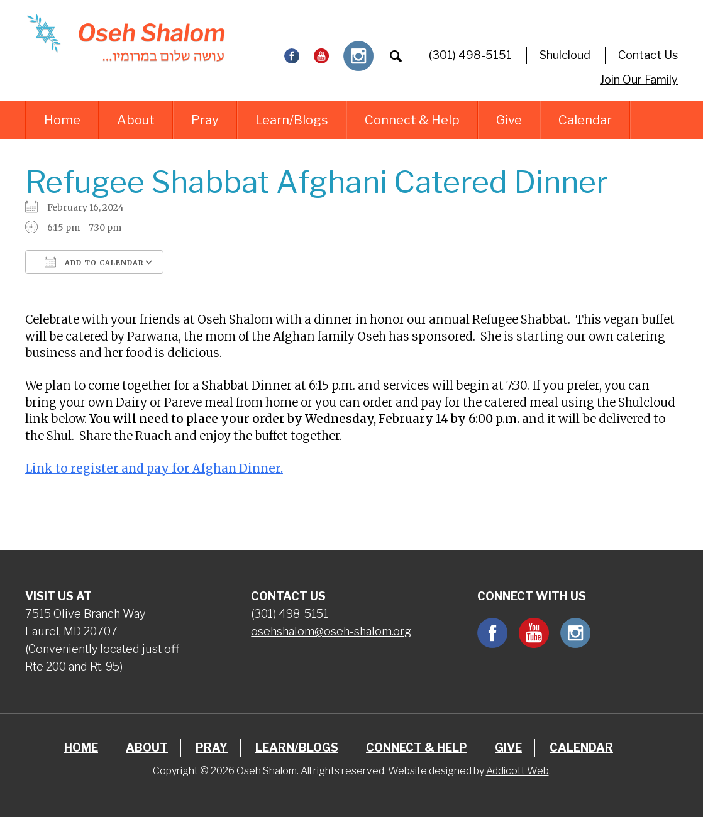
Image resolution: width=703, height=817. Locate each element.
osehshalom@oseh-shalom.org (331, 631)
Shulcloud (565, 55)
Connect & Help (412, 120)
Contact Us (648, 55)
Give (509, 120)
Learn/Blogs (291, 120)
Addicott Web (517, 771)
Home (62, 120)
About (136, 120)
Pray (205, 120)
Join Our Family (639, 79)
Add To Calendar (94, 262)
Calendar (585, 120)
